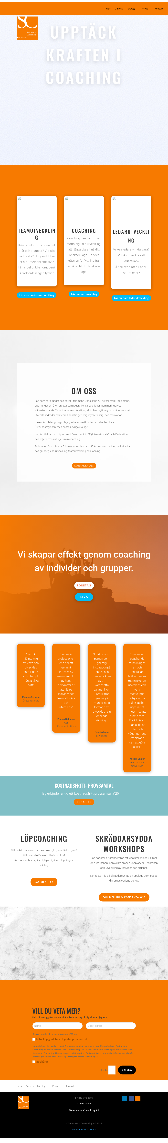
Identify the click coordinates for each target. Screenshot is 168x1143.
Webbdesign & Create (84, 1129)
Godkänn (40, 1061)
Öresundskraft (31, 700)
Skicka (127, 1069)
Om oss (119, 8)
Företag (130, 8)
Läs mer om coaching (84, 294)
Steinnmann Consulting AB (84, 1110)
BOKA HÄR (84, 802)
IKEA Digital (101, 735)
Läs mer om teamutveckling (36, 295)
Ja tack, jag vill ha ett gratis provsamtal (59, 1039)
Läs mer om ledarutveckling (131, 298)
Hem (108, 8)
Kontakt (159, 8)
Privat (145, 8)
